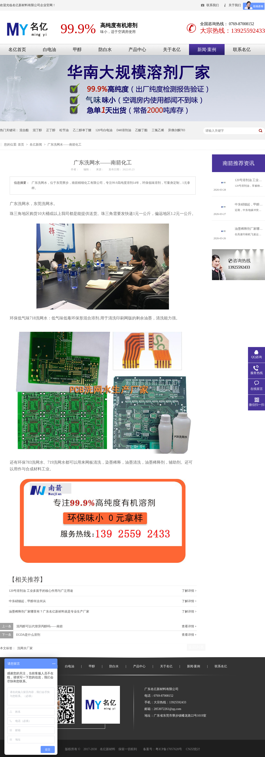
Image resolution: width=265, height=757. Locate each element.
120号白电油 (103, 130)
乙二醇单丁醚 (82, 130)
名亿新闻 (36, 144)
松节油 (64, 130)
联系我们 (212, 5)
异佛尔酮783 (176, 130)
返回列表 (196, 647)
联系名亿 (242, 49)
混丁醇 (37, 130)
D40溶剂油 (124, 130)
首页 (21, 144)
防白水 (105, 49)
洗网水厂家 (25, 648)
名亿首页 (17, 49)
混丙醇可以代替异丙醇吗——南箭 (39, 626)
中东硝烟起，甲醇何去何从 (27, 601)
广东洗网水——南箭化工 (64, 144)
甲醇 (77, 49)
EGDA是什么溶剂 (28, 634)
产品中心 (137, 49)
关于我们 (235, 5)
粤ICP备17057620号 (168, 749)
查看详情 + (189, 626)
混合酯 (24, 130)
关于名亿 (172, 49)
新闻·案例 (206, 49)
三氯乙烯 (158, 130)
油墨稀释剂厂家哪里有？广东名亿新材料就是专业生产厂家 (49, 611)
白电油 (49, 49)
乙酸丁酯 (141, 130)
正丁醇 (50, 130)
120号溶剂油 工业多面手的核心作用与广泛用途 (41, 590)
